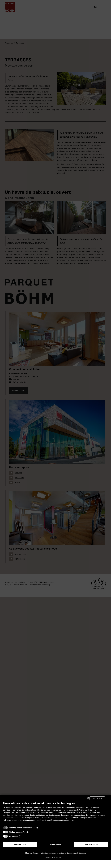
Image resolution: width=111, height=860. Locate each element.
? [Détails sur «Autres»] (19, 836)
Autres (12, 836)
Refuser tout (20, 844)
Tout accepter (91, 844)
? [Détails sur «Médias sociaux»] (27, 832)
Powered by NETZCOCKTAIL (55, 858)
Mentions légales (31, 853)
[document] (55, 813)
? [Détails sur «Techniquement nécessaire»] (37, 828)
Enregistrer (55, 844)
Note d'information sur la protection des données (58, 853)
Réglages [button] (82, 853)
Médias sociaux (16, 832)
